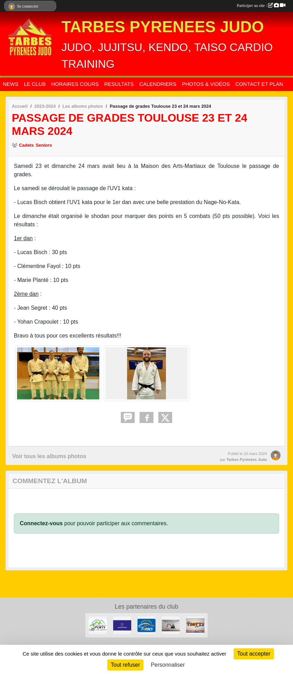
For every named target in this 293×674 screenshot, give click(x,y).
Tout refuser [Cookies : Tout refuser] (125, 665)
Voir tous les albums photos (49, 456)
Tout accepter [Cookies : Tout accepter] (253, 654)
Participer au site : (261, 5)
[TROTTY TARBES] (195, 625)
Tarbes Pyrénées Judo (246, 459)
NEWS (10, 84)
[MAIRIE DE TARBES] (146, 625)
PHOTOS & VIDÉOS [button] (206, 84)
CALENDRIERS (157, 84)
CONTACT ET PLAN (259, 84)
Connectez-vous (41, 523)
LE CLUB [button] (35, 84)
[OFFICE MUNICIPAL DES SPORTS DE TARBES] (97, 625)
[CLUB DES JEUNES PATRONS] (122, 625)
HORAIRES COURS (75, 84)
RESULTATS (119, 84)
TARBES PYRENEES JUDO (162, 27)
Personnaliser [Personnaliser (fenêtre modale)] (168, 665)
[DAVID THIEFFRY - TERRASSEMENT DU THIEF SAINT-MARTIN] (170, 625)
